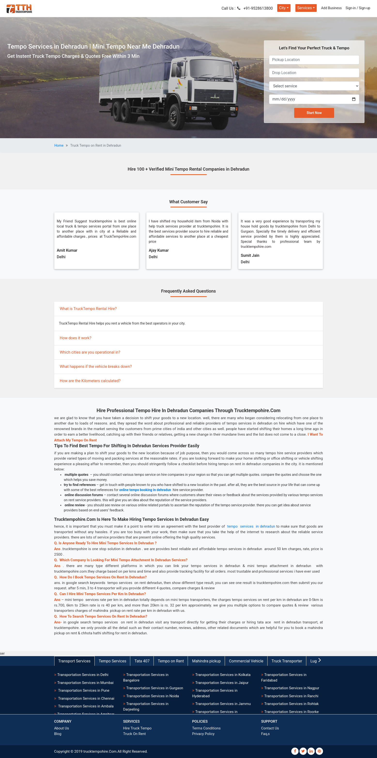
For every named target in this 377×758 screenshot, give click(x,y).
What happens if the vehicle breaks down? (96, 366)
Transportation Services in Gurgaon (154, 688)
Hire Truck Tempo (137, 728)
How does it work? (76, 338)
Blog (58, 734)
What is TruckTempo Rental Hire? (88, 308)
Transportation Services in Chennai (86, 698)
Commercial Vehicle (246, 661)
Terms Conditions (206, 728)
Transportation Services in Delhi (82, 675)
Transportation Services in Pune (83, 690)
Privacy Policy (203, 734)
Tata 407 (141, 661)
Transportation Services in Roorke (291, 712)
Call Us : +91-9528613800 (247, 8)
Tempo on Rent (171, 661)
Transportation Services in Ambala (85, 706)
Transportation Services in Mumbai (85, 683)
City (282, 8)
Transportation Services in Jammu (223, 704)
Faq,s (265, 734)
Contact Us (270, 728)
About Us (61, 728)
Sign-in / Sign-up (358, 8)
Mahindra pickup (206, 661)
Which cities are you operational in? (90, 352)
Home (59, 145)
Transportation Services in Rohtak (291, 704)
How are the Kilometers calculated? (90, 381)
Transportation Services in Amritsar (85, 714)
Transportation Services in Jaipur (222, 683)
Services (304, 8)
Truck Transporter (287, 661)
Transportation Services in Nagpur (291, 688)
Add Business (331, 8)
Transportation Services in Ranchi (291, 696)
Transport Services (74, 661)
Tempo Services (112, 661)
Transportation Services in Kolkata (223, 675)
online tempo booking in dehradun (145, 490)
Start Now (314, 113)
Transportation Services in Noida (152, 696)
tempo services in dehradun (250, 526)
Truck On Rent (134, 734)
